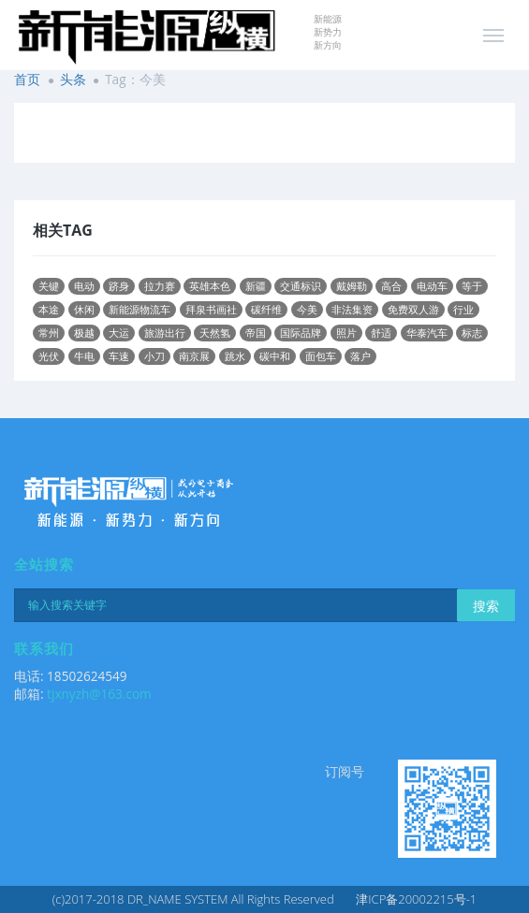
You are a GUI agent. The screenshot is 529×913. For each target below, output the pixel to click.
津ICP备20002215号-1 (416, 899)
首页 (27, 79)
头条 (73, 79)
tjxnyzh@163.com (99, 694)
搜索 (486, 606)
